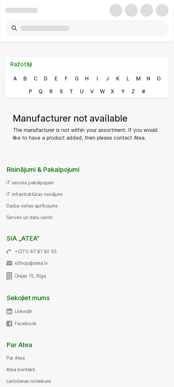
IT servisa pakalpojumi (30, 182)
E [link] (56, 78)
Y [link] (123, 91)
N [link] (148, 78)
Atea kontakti (20, 369)
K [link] (117, 78)
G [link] (77, 78)
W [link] (102, 91)
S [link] (61, 91)
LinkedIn (23, 311)
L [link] (127, 78)
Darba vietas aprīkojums (32, 205)
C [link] (36, 78)
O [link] (159, 78)
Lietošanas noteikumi (28, 381)
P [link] (30, 91)
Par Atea (15, 358)
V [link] (92, 91)
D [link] (46, 78)
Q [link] (41, 91)
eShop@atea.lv (31, 263)
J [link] (107, 78)
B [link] (25, 78)
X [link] (112, 91)
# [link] (143, 91)
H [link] (87, 78)
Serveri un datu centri (29, 217)
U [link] (81, 91)
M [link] (138, 78)
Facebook (26, 323)
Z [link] (133, 91)
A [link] (15, 78)
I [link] (97, 78)
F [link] (66, 78)
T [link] (71, 91)
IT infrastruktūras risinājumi (34, 194)
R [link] (51, 91)
